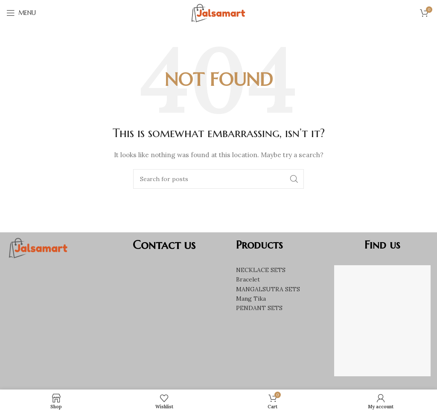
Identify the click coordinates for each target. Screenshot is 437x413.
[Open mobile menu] (21, 12)
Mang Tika (251, 298)
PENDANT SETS (259, 308)
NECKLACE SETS (261, 270)
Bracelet (248, 279)
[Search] (218, 179)
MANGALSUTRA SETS (268, 289)
